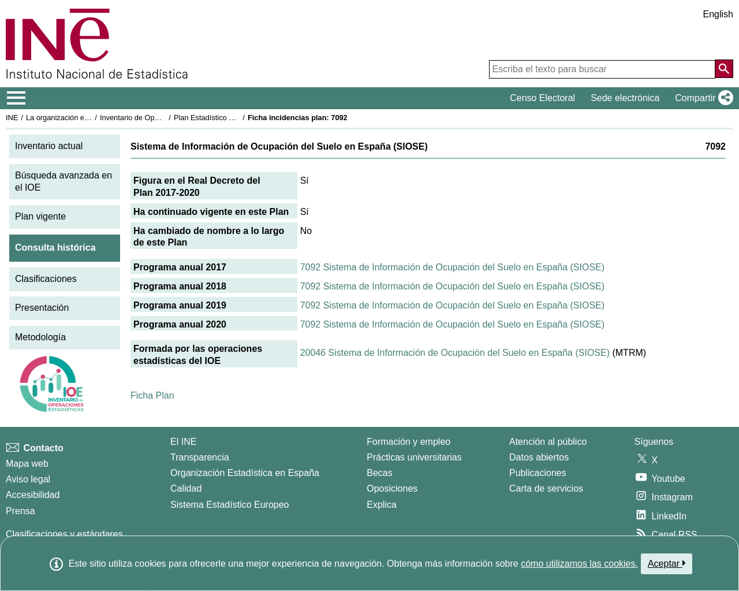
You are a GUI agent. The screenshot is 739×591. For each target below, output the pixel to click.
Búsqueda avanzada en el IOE (63, 181)
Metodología (40, 337)
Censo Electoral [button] (542, 98)
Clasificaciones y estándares (64, 534)
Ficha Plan (152, 395)
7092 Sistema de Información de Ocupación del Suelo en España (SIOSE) (452, 267)
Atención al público (548, 442)
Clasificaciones (46, 279)
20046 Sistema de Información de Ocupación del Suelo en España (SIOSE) (455, 353)
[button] (701, 98)
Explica (382, 505)
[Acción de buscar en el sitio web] (724, 69)
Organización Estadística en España (244, 473)
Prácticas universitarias (414, 457)
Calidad (185, 488)
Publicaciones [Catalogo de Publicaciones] (537, 473)
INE (12, 117)
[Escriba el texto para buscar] (602, 69)
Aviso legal (28, 479)
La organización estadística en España (89, 117)
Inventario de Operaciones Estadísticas (164, 117)
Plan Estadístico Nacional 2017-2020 (234, 117)
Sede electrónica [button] (625, 98)
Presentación (42, 308)
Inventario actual (49, 146)
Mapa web (27, 464)
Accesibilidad (32, 495)
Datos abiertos (539, 457)
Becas (379, 473)
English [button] (718, 14)
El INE (183, 442)
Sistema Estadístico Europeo (229, 505)
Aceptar (666, 563)
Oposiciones (392, 488)
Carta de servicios (546, 488)
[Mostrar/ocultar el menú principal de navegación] (16, 98)
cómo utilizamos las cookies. (579, 563)
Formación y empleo (408, 442)
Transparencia (199, 457)
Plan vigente (40, 216)
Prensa (20, 511)
